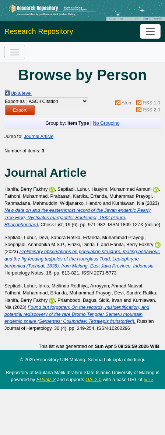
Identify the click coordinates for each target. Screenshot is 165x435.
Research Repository (38, 31)
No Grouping (106, 123)
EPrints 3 (46, 379)
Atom (127, 103)
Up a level (21, 93)
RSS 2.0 (151, 110)
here (148, 379)
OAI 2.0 (93, 379)
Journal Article (38, 136)
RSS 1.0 (151, 103)
